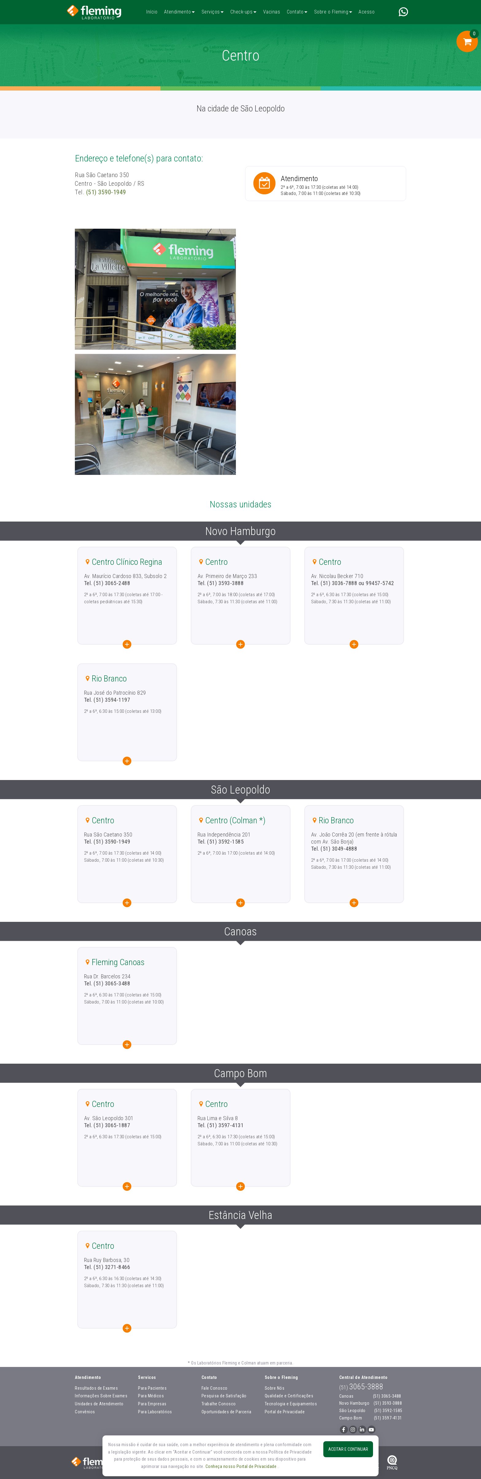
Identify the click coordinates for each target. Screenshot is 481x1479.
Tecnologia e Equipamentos (291, 1403)
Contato (295, 12)
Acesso (367, 12)
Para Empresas (152, 1403)
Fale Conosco (215, 1388)
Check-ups (241, 12)
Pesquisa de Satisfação (224, 1395)
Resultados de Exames (96, 1388)
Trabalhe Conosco (219, 1403)
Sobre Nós (275, 1388)
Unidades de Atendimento (99, 1403)
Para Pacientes (152, 1388)
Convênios (85, 1411)
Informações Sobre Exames (101, 1395)
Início (151, 12)
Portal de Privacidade (285, 1411)
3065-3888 (361, 1386)
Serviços (210, 12)
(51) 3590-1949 (106, 192)
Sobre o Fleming (331, 12)
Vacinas (271, 12)
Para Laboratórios (155, 1411)
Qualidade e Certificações (289, 1395)
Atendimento (177, 12)
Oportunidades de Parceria (227, 1411)
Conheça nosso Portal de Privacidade (242, 1466)
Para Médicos (151, 1395)
